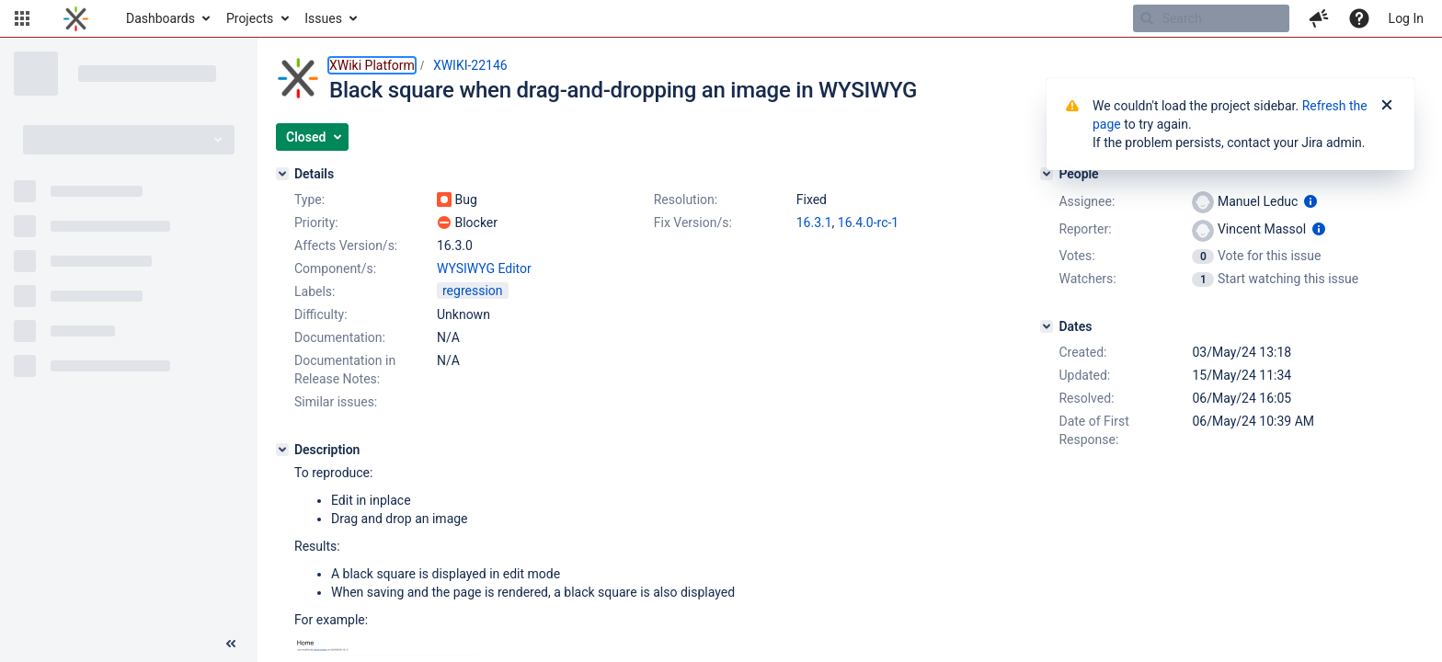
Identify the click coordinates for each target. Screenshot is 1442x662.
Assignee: (1087, 201)
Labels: (314, 291)
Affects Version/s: (345, 245)
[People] (1046, 173)
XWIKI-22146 (470, 65)
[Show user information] (1310, 201)
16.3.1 (814, 222)
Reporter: (1085, 229)
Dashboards (160, 18)
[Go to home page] (75, 18)
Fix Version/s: (693, 222)
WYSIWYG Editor (484, 268)
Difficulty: (321, 314)
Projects (249, 18)
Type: (309, 199)
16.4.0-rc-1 (868, 222)
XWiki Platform (372, 65)
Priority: (316, 222)
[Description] (282, 449)
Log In (1406, 18)
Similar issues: (335, 401)
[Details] (282, 173)
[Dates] (1046, 326)
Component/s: (335, 268)
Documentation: (339, 337)
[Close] (1387, 106)
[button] (22, 18)
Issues (323, 18)
